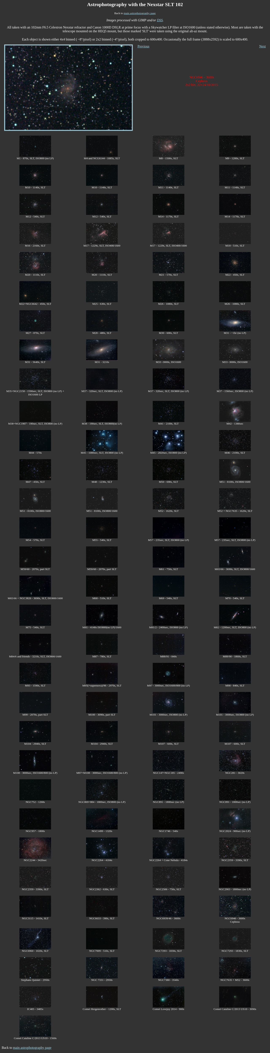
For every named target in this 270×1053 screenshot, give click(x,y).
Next (262, 46)
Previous (143, 46)
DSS (160, 20)
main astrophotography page (140, 13)
